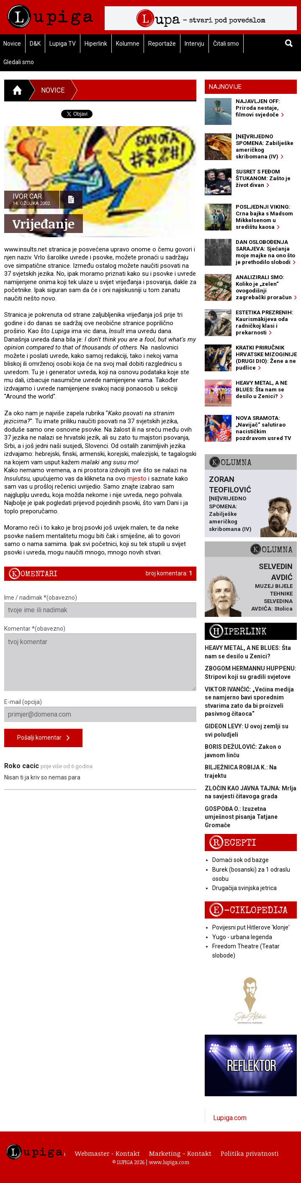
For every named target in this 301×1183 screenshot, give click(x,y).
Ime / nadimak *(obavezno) (100, 606)
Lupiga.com (230, 1118)
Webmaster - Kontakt (107, 1153)
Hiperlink (96, 43)
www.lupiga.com (169, 1162)
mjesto (137, 478)
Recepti (232, 843)
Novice (52, 90)
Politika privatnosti (250, 1153)
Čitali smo (226, 43)
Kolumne (127, 43)
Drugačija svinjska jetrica (244, 888)
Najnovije (225, 87)
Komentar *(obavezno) (100, 658)
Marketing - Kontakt (180, 1153)
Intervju (194, 43)
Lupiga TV (62, 43)
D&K (35, 43)
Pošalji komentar (43, 738)
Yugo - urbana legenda (242, 937)
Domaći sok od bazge (240, 860)
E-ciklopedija (248, 910)
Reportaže (162, 43)
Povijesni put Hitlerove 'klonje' (251, 927)
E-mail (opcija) (100, 710)
